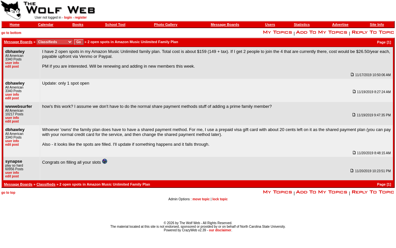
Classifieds (46, 184)
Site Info (377, 24)
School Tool (115, 24)
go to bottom (11, 33)
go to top (8, 192)
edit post (12, 66)
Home (15, 24)
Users (270, 24)
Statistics (302, 24)
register (81, 17)
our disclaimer (220, 230)
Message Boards (225, 24)
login (68, 17)
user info (12, 63)
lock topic (220, 199)
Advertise (340, 24)
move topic (201, 199)
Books (78, 24)
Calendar (45, 24)
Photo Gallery (166, 24)
